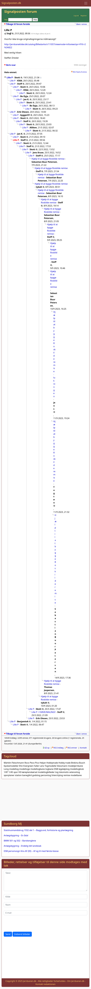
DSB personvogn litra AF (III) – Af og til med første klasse (31, 851)
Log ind (76, 16)
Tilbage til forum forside (18, 24)
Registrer (84, 16)
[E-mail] (45, 912)
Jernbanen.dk (29, 981)
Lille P (10, 77)
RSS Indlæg (58, 747)
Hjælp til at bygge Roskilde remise (48, 158)
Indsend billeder (22, 934)
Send (7, 934)
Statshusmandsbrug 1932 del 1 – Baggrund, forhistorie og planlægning (38, 830)
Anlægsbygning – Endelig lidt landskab (22, 845)
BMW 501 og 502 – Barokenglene (20, 840)
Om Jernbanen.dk (75, 981)
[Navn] (45, 904)
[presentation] (23, 923)
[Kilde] (45, 896)
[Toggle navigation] (85, 3)
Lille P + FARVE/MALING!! (44, 712)
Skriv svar (11, 65)
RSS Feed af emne (80, 72)
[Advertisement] (45, 799)
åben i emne (81, 24)
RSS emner (72, 747)
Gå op (46, 747)
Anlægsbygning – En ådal (16, 835)
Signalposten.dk (11, 3)
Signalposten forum (20, 11)
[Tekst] (45, 880)
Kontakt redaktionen (46, 984)
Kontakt (83, 747)
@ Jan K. (48, 33)
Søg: (6, 19)
